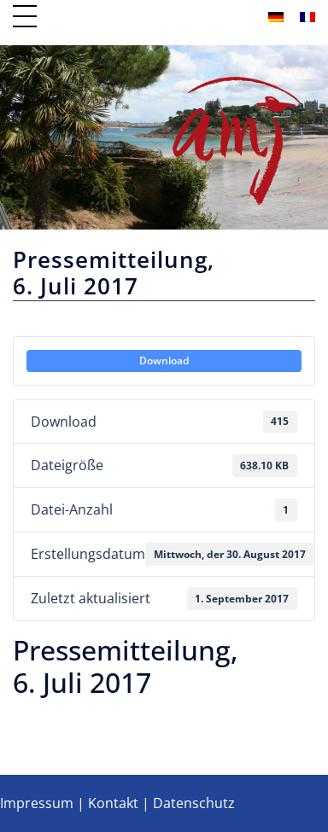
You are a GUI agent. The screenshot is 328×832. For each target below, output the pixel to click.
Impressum (36, 803)
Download (164, 360)
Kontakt (113, 803)
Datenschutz (194, 803)
